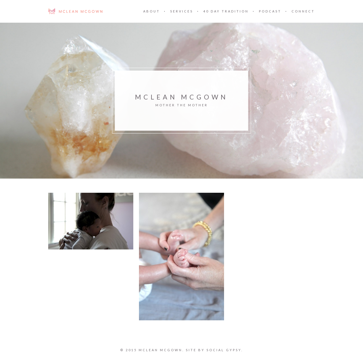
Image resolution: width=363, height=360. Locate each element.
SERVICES (181, 11)
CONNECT (303, 11)
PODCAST (270, 11)
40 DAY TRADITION (226, 11)
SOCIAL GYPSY (223, 350)
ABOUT (151, 11)
